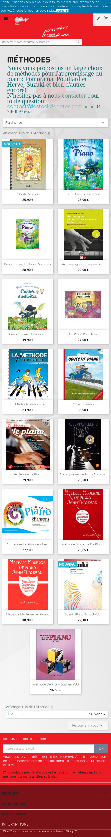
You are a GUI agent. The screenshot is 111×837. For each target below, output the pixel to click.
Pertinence (55, 122)
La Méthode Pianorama (28, 404)
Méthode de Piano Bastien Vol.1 (56, 684)
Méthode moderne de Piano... (83, 544)
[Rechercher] (41, 42)
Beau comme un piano (83, 194)
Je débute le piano (27, 474)
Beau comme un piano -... (27, 334)
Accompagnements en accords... (83, 474)
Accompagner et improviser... (83, 264)
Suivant (98, 714)
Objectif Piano (83, 404)
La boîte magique (28, 194)
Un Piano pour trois (83, 334)
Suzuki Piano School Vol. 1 (83, 614)
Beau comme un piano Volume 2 (27, 264)
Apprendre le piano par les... (27, 544)
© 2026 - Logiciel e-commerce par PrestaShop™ (40, 831)
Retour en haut (88, 725)
